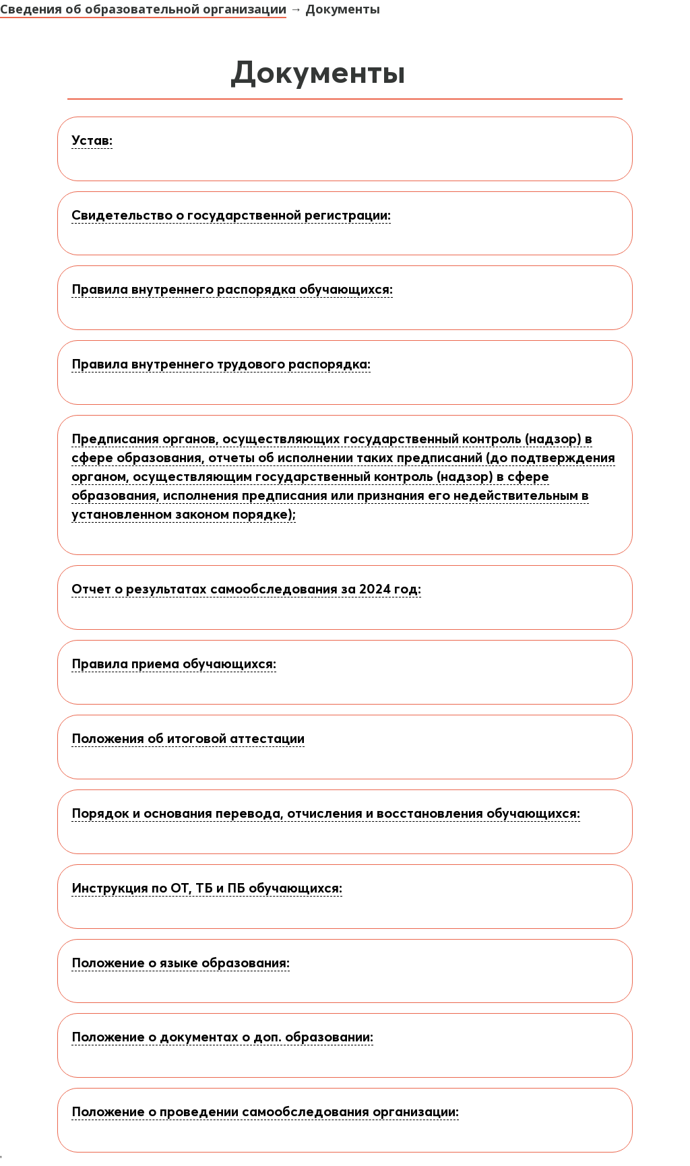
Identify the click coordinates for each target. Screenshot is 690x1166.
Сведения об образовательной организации (143, 9)
